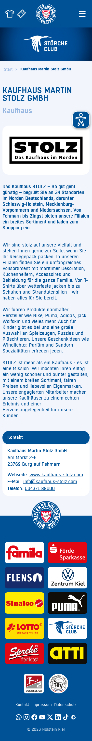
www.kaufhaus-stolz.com (56, 475)
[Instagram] (26, 717)
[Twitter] (50, 717)
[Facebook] (34, 717)
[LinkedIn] (58, 717)
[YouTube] (42, 717)
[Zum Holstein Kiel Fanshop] (10, 14)
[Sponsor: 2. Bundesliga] (34, 683)
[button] (81, 119)
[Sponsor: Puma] (67, 603)
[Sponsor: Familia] (24, 552)
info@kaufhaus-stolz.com (50, 482)
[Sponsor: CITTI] (67, 653)
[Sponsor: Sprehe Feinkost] (24, 653)
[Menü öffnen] (82, 14)
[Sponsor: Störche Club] (67, 628)
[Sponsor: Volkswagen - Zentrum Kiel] (67, 577)
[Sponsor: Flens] (24, 577)
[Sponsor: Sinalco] (24, 603)
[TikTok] (66, 717)
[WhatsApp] (19, 717)
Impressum (41, 704)
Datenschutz (65, 704)
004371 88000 (40, 488)
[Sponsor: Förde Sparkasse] (67, 552)
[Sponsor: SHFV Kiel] (58, 683)
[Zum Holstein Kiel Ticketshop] (21, 14)
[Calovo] (74, 717)
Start (8, 69)
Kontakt (22, 704)
